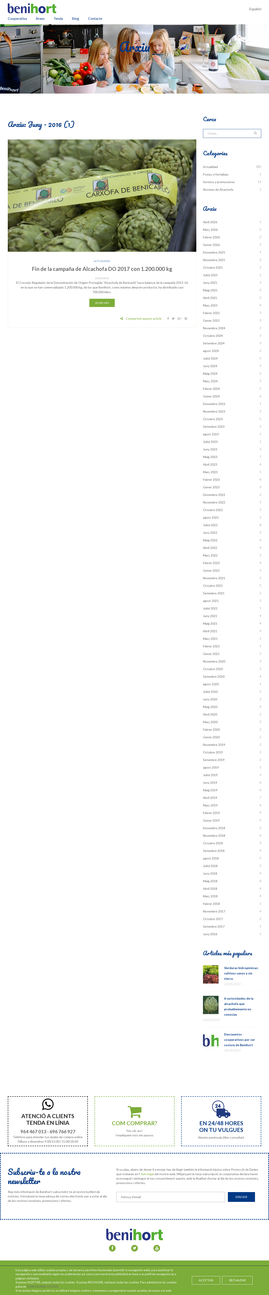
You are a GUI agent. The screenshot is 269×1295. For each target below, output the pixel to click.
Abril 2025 (210, 298)
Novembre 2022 (214, 502)
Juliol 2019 (210, 775)
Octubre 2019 (213, 752)
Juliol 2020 (210, 692)
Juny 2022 (210, 532)
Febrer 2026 (211, 237)
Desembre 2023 (214, 404)
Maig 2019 (210, 790)
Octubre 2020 (213, 669)
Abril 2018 (210, 888)
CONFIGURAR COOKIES (43, 1286)
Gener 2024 (211, 396)
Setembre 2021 (214, 593)
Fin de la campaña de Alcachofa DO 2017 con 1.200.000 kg (102, 269)
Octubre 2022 (213, 510)
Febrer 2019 (211, 813)
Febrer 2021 (211, 646)
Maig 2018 (210, 881)
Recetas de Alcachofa (218, 189)
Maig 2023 (210, 457)
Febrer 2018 (211, 904)
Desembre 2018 (214, 828)
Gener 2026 (211, 245)
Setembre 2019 (214, 760)
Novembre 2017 (214, 911)
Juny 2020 (210, 699)
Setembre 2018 (214, 851)
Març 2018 (210, 896)
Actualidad (102, 261)
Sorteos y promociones (219, 182)
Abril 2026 (210, 222)
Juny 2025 (210, 282)
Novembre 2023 (214, 411)
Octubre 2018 (213, 843)
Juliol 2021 (210, 608)
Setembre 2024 (214, 343)
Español (255, 9)
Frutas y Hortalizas (216, 174)
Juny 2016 (210, 934)
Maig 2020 (210, 707)
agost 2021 (211, 601)
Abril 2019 (210, 798)
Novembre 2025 (214, 260)
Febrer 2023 (211, 479)
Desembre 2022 (214, 495)
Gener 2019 (211, 820)
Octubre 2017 (213, 919)
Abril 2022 (210, 548)
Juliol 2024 (210, 358)
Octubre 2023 (213, 419)
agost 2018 (211, 858)
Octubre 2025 (213, 267)
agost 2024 (211, 351)
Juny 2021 (210, 616)
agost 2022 (211, 517)
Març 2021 (210, 638)
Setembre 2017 (214, 926)
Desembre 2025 (214, 252)
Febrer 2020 (211, 729)
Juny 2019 (210, 782)
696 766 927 (62, 1131)
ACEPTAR (206, 1280)
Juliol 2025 (210, 275)
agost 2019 (211, 767)
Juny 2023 (210, 449)
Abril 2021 (210, 631)
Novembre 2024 (214, 328)
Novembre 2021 (214, 578)
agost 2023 (211, 434)
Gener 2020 (211, 737)
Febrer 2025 (211, 313)
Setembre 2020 (214, 676)
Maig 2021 (210, 623)
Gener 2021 (211, 654)
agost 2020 (211, 684)
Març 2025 (210, 305)
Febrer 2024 (211, 389)
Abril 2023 (210, 464)
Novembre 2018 (214, 835)
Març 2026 (210, 229)
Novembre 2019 (214, 745)
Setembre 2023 (214, 426)
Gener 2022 (211, 570)
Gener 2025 (211, 320)
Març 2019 (210, 805)
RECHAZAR (237, 1280)
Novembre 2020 (214, 661)
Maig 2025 (210, 290)
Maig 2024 (210, 373)
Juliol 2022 (210, 525)
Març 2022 (210, 555)
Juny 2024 (210, 366)
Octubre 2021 (213, 585)
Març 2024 (210, 381)
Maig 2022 (210, 540)
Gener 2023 (211, 487)
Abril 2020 (210, 714)
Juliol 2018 (210, 866)
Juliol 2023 (210, 442)
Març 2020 (210, 722)
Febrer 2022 (211, 563)
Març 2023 (210, 472)
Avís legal (147, 1174)
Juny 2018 (210, 873)
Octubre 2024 (213, 336)
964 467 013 (33, 1131)
